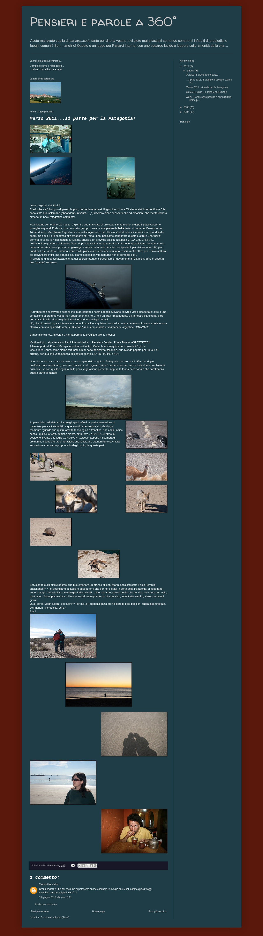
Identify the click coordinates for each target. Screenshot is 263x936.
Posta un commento (46, 904)
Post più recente (40, 911)
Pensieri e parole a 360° (103, 21)
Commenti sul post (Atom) (55, 917)
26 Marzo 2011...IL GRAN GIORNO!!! (206, 92)
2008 (187, 107)
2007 (187, 112)
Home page (98, 911)
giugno (191, 70)
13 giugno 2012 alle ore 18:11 (55, 897)
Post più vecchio (157, 911)
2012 (187, 66)
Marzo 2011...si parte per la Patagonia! (207, 87)
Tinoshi (43, 884)
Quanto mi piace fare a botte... (202, 74)
